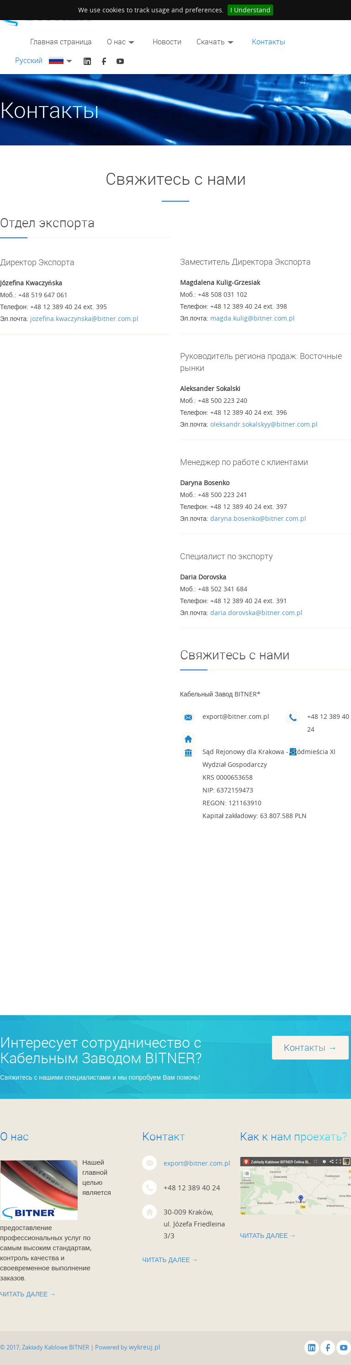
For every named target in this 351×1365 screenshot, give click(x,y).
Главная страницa (61, 42)
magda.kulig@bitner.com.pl (252, 318)
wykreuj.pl (144, 1347)
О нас (122, 42)
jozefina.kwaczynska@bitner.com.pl (84, 318)
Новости (167, 42)
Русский (45, 60)
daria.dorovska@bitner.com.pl (256, 612)
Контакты (268, 42)
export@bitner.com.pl (197, 1163)
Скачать (217, 42)
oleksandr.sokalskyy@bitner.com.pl (264, 424)
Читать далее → (28, 1294)
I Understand (250, 9)
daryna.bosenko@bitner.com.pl (258, 518)
